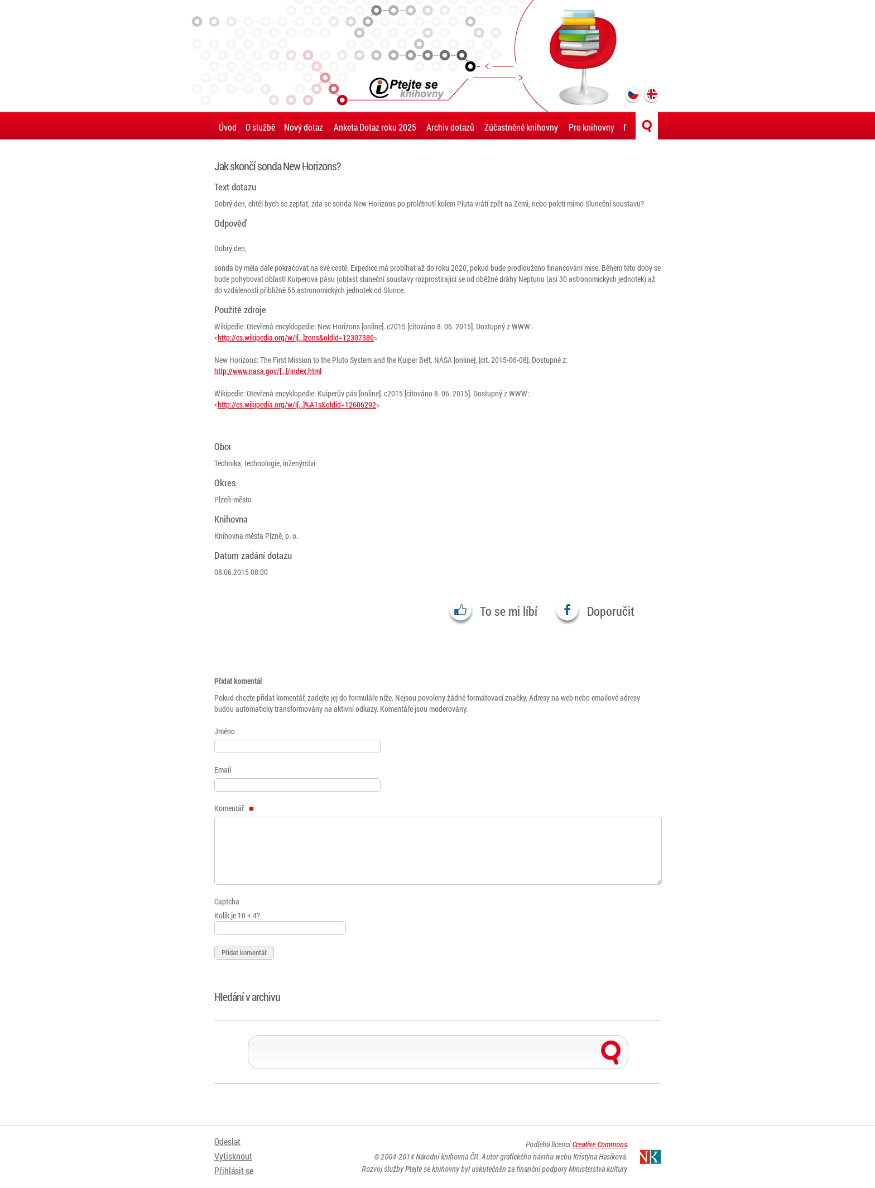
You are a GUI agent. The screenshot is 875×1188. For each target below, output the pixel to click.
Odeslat (227, 1142)
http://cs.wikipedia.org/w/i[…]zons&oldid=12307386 (296, 337)
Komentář (233, 808)
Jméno (224, 731)
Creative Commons (599, 1144)
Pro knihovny (591, 127)
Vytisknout (233, 1156)
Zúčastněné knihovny (521, 127)
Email (222, 769)
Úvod (228, 127)
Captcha (226, 901)
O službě (260, 127)
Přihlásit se (233, 1170)
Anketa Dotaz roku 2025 (375, 127)
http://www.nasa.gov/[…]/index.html (267, 371)
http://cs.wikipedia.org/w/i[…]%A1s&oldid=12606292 (297, 404)
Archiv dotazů (450, 127)
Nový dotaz (303, 127)
